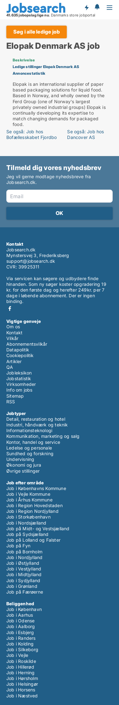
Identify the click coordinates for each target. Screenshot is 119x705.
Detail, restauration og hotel (35, 419)
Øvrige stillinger (23, 471)
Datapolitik (17, 349)
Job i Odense (20, 620)
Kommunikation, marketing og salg (42, 436)
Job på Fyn (18, 545)
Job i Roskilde (21, 661)
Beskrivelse (24, 60)
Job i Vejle (17, 655)
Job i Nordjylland (24, 557)
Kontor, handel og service (33, 442)
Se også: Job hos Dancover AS (85, 134)
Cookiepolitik (20, 355)
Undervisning (20, 459)
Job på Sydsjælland (27, 534)
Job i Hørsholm (22, 678)
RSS (10, 401)
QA (9, 367)
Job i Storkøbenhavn (28, 516)
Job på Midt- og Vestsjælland (38, 528)
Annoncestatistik (29, 73)
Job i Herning (20, 672)
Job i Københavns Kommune (36, 488)
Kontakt (14, 332)
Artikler (14, 361)
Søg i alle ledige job (36, 31)
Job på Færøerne (24, 592)
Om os (13, 326)
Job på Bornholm (24, 551)
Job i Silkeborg (22, 649)
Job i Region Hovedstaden (34, 505)
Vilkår (12, 338)
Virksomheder (21, 384)
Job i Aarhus (19, 615)
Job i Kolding (20, 643)
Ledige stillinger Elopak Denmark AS (46, 66)
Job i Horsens (20, 689)
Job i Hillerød (20, 667)
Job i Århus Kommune (29, 499)
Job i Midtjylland (23, 574)
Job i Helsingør (22, 684)
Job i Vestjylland (23, 568)
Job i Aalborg (20, 626)
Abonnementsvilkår (26, 344)
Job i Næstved (22, 695)
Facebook (9, 308)
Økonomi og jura (23, 465)
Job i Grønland (21, 586)
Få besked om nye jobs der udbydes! (86, 7)
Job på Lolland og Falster (33, 540)
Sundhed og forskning (29, 453)
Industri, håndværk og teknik (37, 424)
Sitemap (15, 396)
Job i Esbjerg (20, 632)
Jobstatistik (18, 378)
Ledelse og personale (29, 447)
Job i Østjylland (22, 563)
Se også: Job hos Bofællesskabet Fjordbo (31, 134)
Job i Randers (21, 638)
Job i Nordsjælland (26, 523)
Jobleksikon (19, 372)
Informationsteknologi (29, 430)
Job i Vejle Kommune (28, 494)
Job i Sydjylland (23, 580)
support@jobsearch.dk (30, 261)
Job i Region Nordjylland (32, 511)
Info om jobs (19, 390)
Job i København (24, 609)
